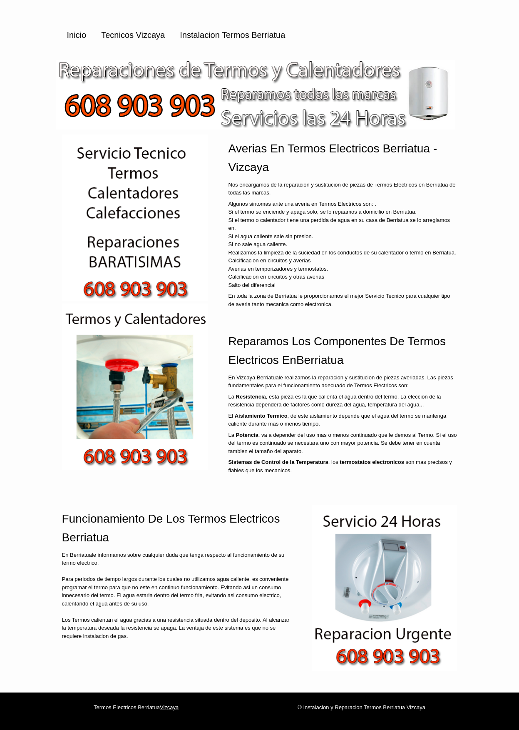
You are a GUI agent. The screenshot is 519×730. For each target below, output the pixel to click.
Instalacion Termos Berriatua (232, 35)
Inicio (77, 35)
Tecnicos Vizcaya (133, 35)
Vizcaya (169, 707)
